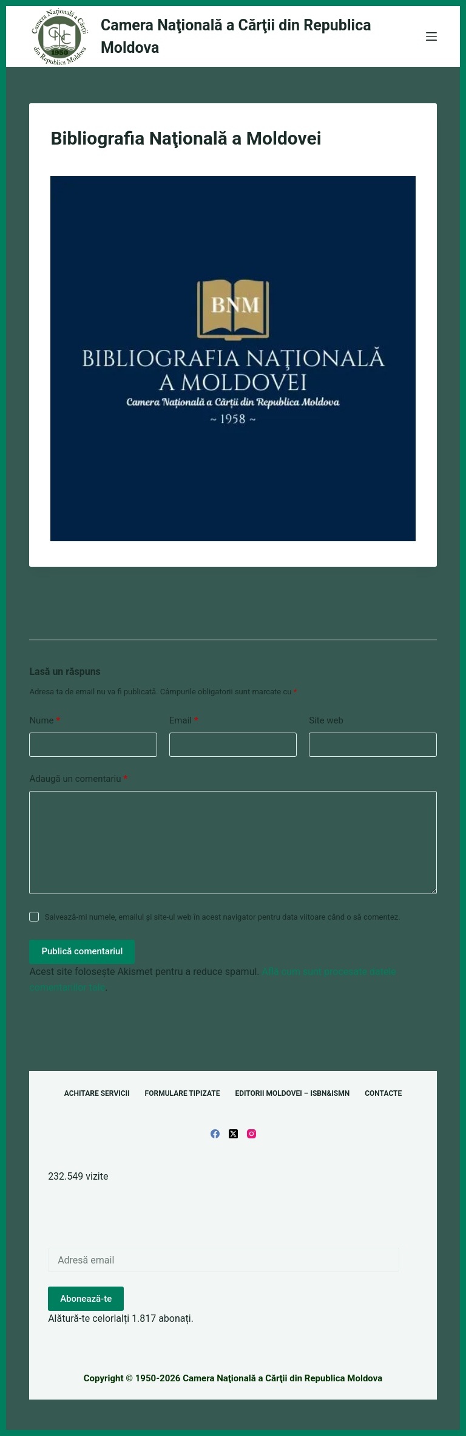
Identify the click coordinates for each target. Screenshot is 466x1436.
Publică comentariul (82, 951)
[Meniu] (431, 36)
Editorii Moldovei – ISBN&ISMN (292, 1093)
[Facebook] (215, 1133)
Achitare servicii (97, 1093)
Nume (44, 720)
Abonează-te (86, 1298)
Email (183, 720)
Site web (326, 720)
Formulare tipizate (182, 1093)
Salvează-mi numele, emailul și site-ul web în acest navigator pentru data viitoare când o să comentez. (222, 916)
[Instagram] (251, 1133)
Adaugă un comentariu (78, 779)
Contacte (383, 1093)
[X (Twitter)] (233, 1133)
